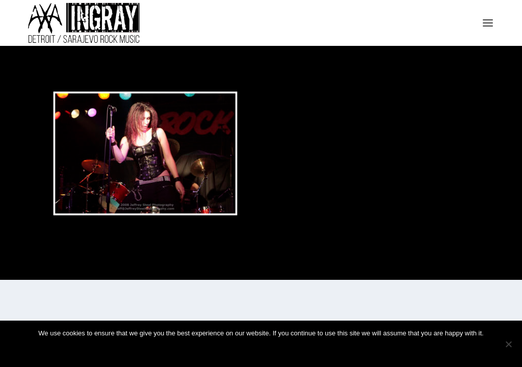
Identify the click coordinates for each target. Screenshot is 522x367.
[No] (508, 344)
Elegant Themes (75, 268)
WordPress (138, 268)
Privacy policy (277, 350)
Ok (227, 350)
